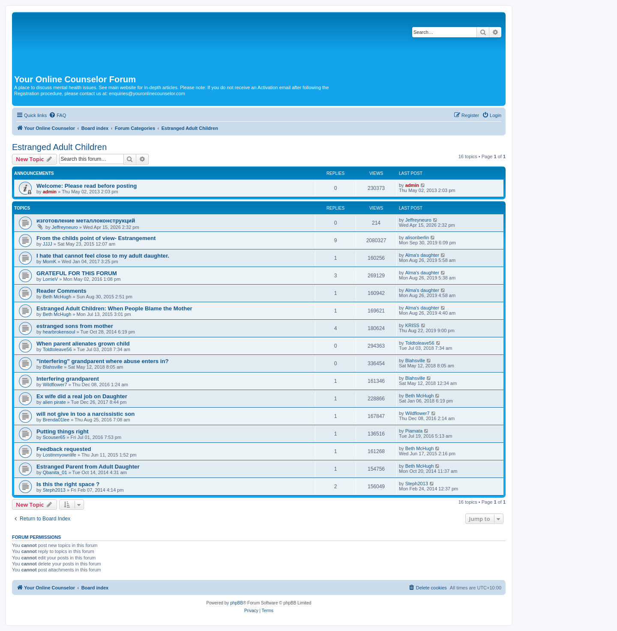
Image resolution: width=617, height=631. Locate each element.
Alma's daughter (422, 255)
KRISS (412, 325)
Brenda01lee (56, 419)
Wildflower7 (55, 384)
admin (50, 191)
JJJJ (47, 243)
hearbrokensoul (59, 331)
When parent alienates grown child (83, 343)
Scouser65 (54, 437)
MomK (50, 261)
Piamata (413, 430)
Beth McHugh (57, 296)
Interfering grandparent (67, 379)
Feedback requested (63, 449)
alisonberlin (417, 237)
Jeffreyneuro (65, 227)
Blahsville (53, 367)
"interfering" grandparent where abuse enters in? (102, 361)
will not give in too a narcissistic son (85, 414)
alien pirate (54, 402)
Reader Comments (61, 291)
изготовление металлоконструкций (85, 220)
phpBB (236, 603)
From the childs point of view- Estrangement (96, 238)
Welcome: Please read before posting (86, 186)
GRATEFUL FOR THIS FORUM (76, 273)
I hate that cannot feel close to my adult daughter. (102, 255)
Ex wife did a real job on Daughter (81, 396)
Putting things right (62, 431)
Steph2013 (54, 490)
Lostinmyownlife (59, 454)
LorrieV (50, 279)
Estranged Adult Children (59, 147)
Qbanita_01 (55, 472)
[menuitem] (57, 115)
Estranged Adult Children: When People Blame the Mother (114, 308)
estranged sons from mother (74, 326)
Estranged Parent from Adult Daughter (88, 466)
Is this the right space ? (67, 484)
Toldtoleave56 (57, 349)
